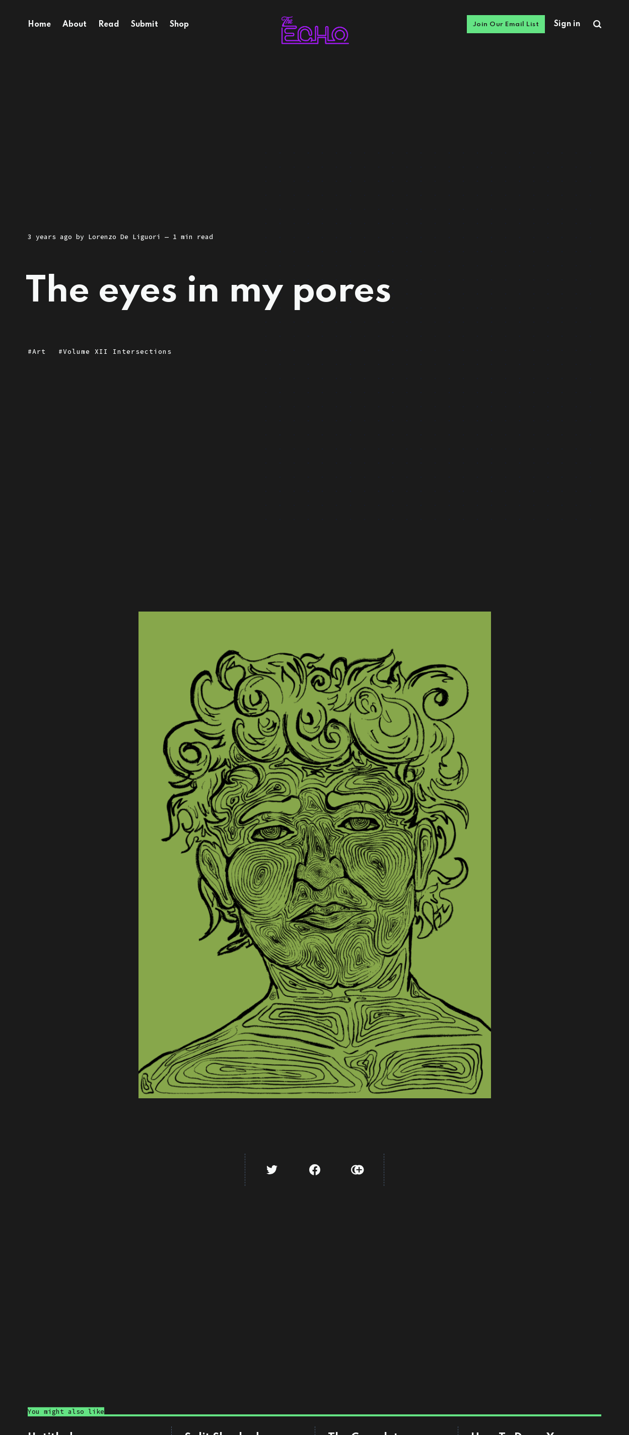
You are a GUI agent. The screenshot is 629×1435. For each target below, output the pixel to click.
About (74, 25)
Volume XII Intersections (117, 351)
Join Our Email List (506, 24)
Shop (179, 25)
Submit (144, 25)
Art (39, 351)
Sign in (567, 24)
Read (108, 25)
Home (39, 25)
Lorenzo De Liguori (124, 237)
